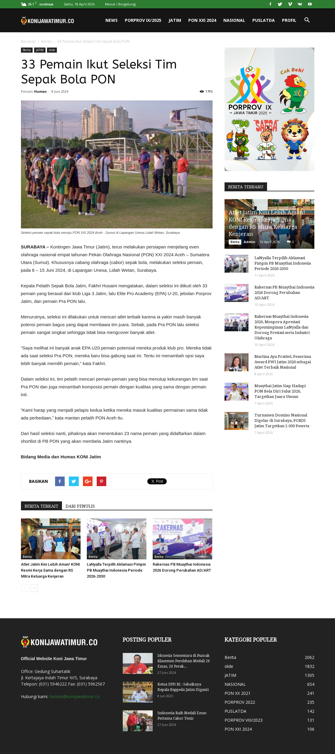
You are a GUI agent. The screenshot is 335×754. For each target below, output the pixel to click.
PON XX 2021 (238, 693)
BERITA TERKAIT (41, 506)
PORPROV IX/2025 (143, 20)
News (111, 20)
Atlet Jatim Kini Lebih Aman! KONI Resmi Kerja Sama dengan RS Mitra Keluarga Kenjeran (50, 570)
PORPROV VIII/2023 (244, 720)
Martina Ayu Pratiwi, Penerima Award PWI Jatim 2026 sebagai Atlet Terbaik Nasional (282, 362)
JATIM (175, 20)
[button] (307, 20)
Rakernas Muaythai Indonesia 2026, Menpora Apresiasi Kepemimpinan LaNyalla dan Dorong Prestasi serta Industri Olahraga (282, 327)
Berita (46, 41)
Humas (40, 91)
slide (52, 50)
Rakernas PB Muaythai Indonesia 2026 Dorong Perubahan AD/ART (284, 292)
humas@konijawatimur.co (74, 696)
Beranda (28, 41)
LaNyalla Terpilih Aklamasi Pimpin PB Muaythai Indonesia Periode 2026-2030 (116, 570)
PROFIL (289, 20)
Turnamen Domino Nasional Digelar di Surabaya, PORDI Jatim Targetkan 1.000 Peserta (281, 420)
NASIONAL (234, 20)
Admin (249, 241)
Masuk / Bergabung (120, 4)
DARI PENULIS (80, 506)
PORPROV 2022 (240, 702)
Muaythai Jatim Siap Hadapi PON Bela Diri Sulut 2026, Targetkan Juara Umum (280, 391)
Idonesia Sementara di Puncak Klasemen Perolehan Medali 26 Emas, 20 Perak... (183, 661)
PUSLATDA (263, 20)
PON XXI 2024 (202, 20)
